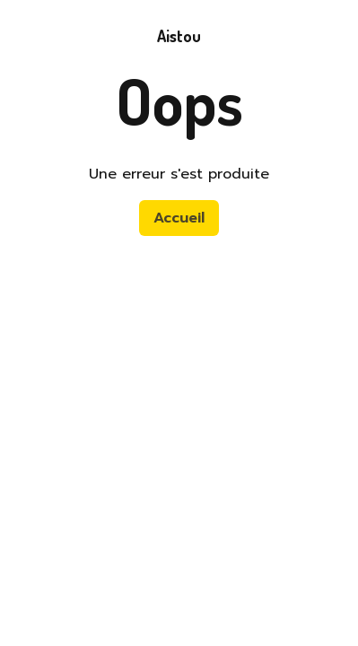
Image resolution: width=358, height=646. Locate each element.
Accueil (179, 218)
